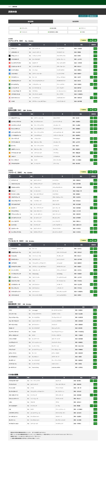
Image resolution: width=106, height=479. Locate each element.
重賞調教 (31, 22)
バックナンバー (83, 16)
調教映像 (14, 6)
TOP (9, 6)
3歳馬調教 (75, 22)
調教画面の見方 (93, 16)
